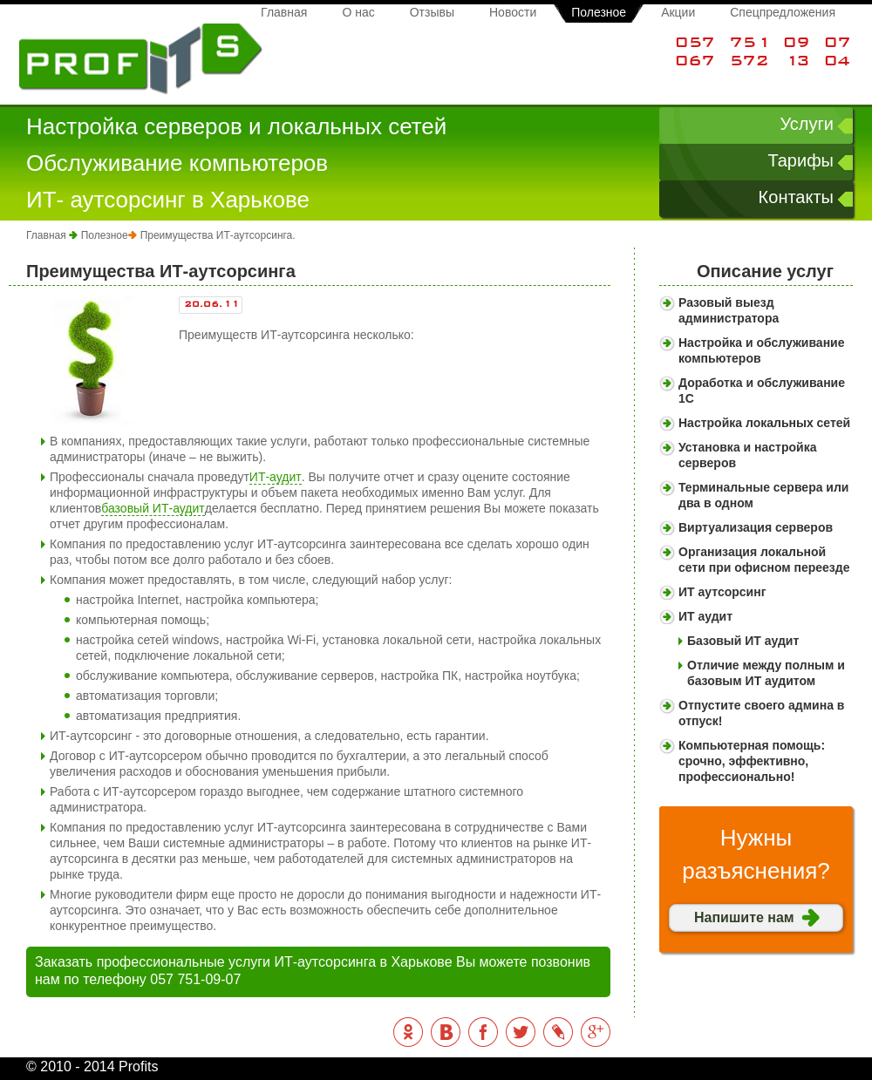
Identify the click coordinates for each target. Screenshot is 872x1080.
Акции (678, 12)
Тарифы (800, 160)
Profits (140, 60)
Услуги (807, 123)
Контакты (796, 197)
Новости (512, 12)
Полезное (598, 12)
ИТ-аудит (275, 477)
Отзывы (432, 12)
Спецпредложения (782, 12)
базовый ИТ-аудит (152, 508)
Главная (284, 12)
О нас (358, 12)
